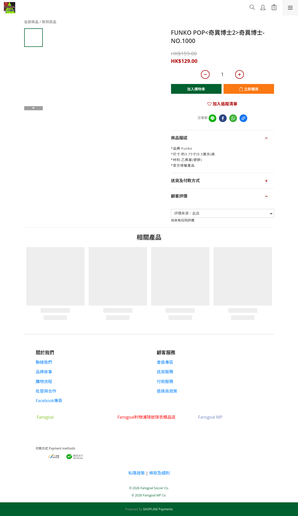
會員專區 (165, 362)
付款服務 (165, 381)
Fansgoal (45, 417)
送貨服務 (165, 372)
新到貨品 (49, 21)
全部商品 (31, 21)
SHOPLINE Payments (158, 509)
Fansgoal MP (210, 417)
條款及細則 (159, 473)
